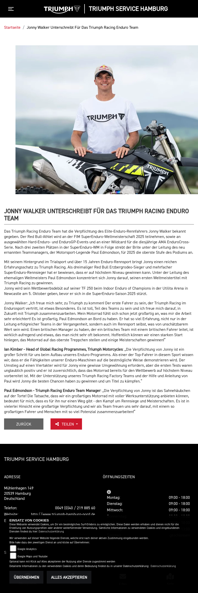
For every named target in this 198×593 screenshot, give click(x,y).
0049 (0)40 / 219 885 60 (75, 507)
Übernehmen (26, 577)
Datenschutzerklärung (51, 531)
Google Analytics (27, 549)
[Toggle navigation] (12, 9)
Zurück (23, 424)
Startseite (12, 27)
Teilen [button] (65, 424)
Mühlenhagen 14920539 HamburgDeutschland (19, 493)
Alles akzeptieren (69, 577)
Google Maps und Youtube (32, 556)
